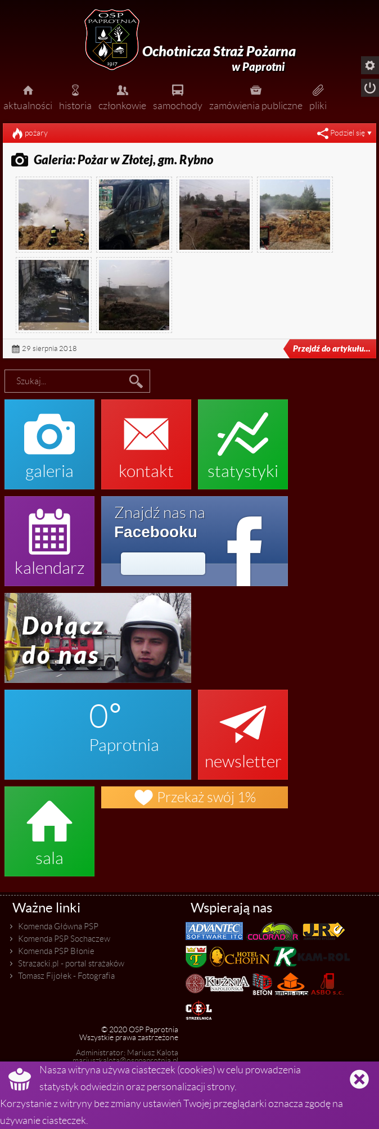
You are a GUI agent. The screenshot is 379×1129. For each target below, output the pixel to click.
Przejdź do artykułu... (324, 348)
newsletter (243, 729)
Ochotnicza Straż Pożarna (219, 58)
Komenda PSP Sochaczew (64, 938)
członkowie (122, 96)
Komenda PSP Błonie (56, 951)
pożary (36, 133)
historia (75, 96)
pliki (318, 96)
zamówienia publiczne (256, 96)
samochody (177, 96)
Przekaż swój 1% (194, 797)
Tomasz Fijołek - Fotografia (66, 975)
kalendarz (49, 535)
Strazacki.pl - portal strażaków (71, 963)
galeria (49, 438)
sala (49, 825)
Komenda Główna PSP (58, 926)
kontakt (146, 438)
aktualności (27, 96)
